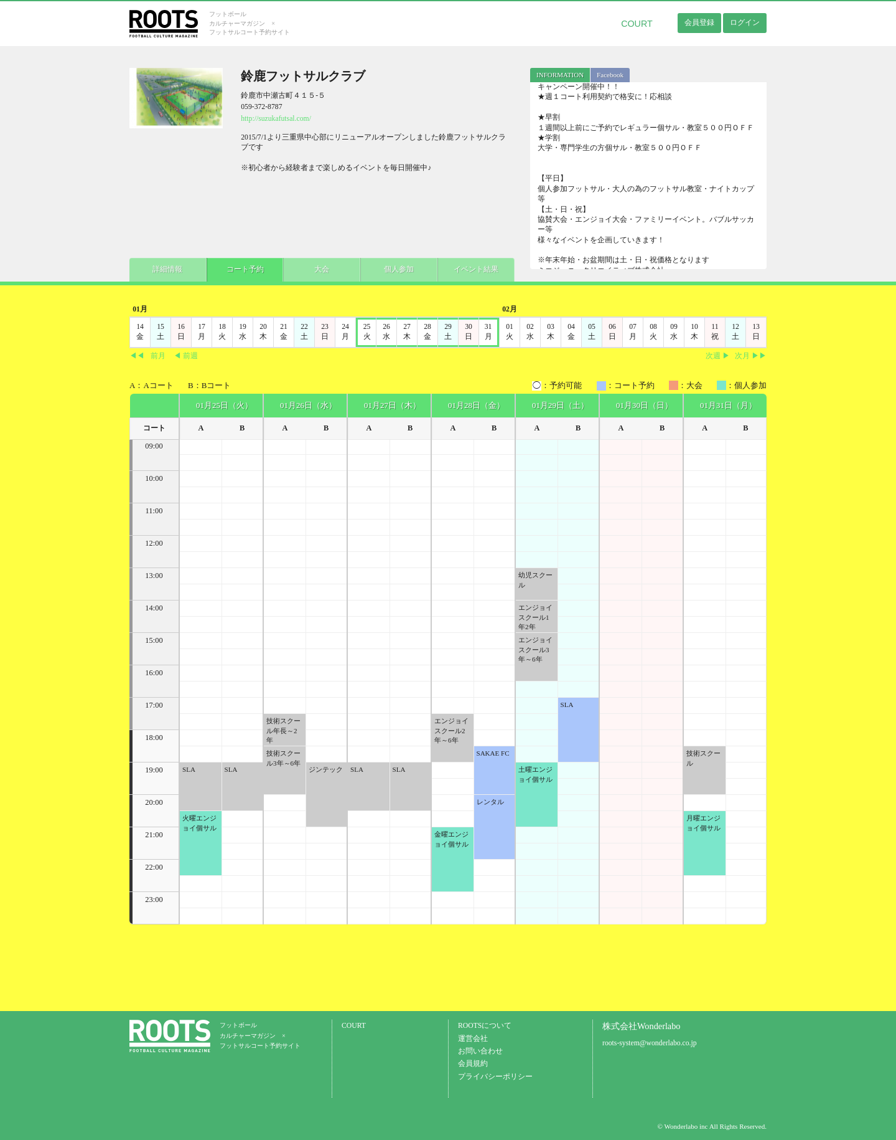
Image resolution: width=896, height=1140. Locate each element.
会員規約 (473, 1064)
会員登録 (699, 22)
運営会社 (473, 1039)
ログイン (745, 22)
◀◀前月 (147, 356)
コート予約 (241, 269)
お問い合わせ (480, 1051)
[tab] (560, 75)
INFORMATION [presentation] (560, 74)
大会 (316, 269)
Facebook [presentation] (610, 74)
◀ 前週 (186, 356)
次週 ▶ (718, 356)
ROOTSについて (484, 1026)
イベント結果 (465, 269)
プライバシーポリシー (495, 1077)
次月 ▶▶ (751, 356)
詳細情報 (167, 269)
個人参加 (391, 269)
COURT (637, 24)
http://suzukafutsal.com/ (276, 119)
